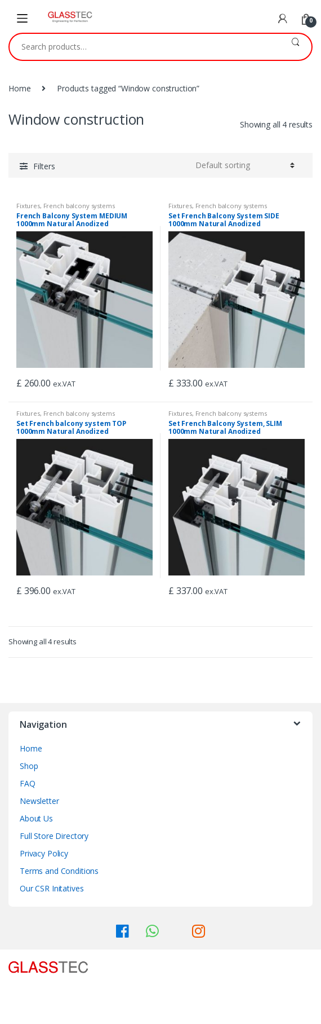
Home (19, 88)
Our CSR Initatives (51, 888)
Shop (29, 766)
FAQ (27, 783)
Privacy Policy (44, 853)
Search (295, 47)
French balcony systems (79, 205)
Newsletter (39, 801)
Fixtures (28, 205)
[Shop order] (245, 165)
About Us (36, 818)
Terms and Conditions (59, 870)
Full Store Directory (54, 835)
